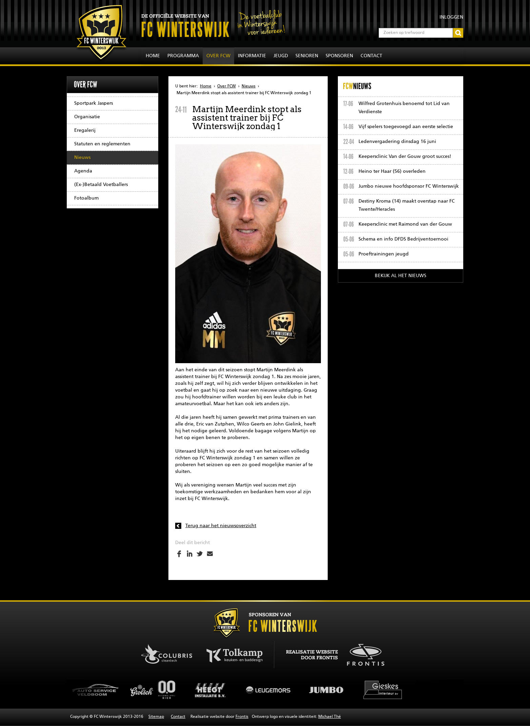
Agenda (83, 171)
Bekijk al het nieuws (400, 275)
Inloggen (451, 17)
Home (153, 56)
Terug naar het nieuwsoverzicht (220, 525)
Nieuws (82, 157)
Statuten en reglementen (102, 144)
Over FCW (218, 56)
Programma (183, 56)
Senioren (306, 56)
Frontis (242, 717)
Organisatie (87, 117)
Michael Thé (329, 717)
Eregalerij (85, 130)
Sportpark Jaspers (93, 103)
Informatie (252, 56)
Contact (371, 56)
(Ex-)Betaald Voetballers (101, 184)
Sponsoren (339, 56)
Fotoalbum (86, 198)
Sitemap (156, 717)
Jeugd (280, 56)
